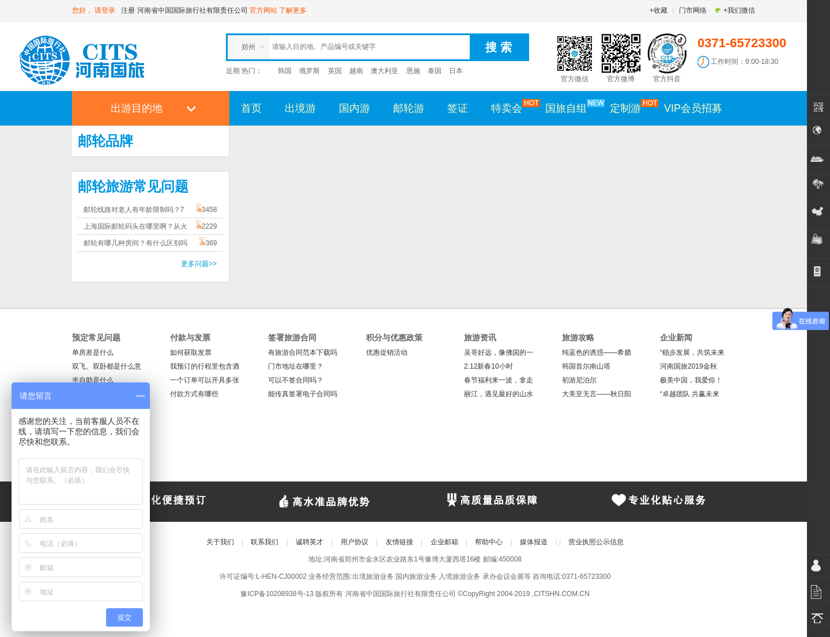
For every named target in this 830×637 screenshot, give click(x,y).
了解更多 (293, 10)
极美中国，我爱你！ (691, 380)
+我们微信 (734, 10)
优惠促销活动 (387, 352)
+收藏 (658, 10)
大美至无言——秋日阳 (596, 394)
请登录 (105, 10)
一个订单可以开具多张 (204, 380)
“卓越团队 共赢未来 (689, 394)
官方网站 (263, 10)
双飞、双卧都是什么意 (106, 366)
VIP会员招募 (693, 108)
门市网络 (693, 10)
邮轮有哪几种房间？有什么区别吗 (135, 243)
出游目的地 (137, 108)
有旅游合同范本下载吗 (302, 352)
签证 (457, 108)
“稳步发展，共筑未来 (692, 352)
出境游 (300, 108)
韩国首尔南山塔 (586, 366)
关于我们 (220, 542)
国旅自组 (571, 107)
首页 (251, 108)
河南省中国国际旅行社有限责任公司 (192, 10)
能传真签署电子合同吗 (302, 394)
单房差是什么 (93, 352)
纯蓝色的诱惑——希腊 (596, 352)
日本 (456, 71)
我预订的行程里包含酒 (204, 366)
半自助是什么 (93, 380)
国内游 (354, 108)
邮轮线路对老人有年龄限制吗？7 (134, 210)
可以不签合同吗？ (295, 380)
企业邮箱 (444, 542)
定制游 (631, 107)
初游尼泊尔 (579, 380)
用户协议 (354, 542)
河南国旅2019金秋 (688, 366)
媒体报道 (534, 542)
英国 (335, 71)
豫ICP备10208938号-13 (277, 594)
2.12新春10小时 (488, 366)
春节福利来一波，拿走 (498, 380)
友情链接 (399, 542)
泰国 (435, 71)
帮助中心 (489, 542)
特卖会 (512, 107)
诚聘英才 (309, 542)
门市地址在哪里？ (295, 366)
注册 (128, 10)
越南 (356, 71)
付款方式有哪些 (194, 394)
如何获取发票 (191, 352)
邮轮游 (408, 108)
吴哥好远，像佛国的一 (498, 352)
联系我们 (264, 542)
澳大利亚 (384, 71)
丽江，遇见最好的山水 (498, 394)
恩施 (413, 71)
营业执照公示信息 (596, 542)
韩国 (285, 71)
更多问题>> (199, 264)
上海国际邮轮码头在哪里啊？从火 (135, 226)
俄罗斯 (309, 71)
